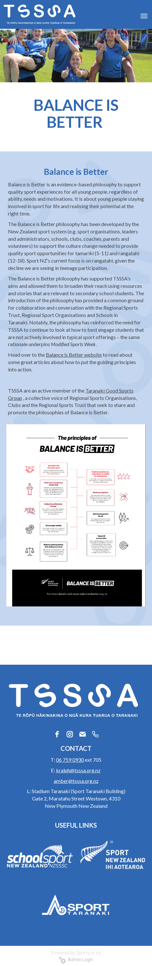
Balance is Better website (74, 355)
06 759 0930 (70, 760)
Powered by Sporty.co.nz (76, 952)
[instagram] (69, 734)
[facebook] (57, 734)
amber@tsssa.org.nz (76, 781)
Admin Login (76, 959)
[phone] (95, 734)
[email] (82, 734)
